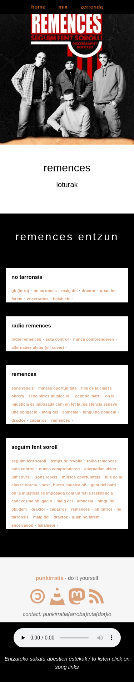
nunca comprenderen (93, 339)
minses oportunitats (57, 388)
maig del (70, 291)
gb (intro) (20, 291)
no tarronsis (45, 291)
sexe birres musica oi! (50, 396)
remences (60, 420)
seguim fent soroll (28, 461)
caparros (38, 420)
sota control (57, 339)
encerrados (38, 299)
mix (63, 7)
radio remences (26, 339)
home (38, 7)
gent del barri (87, 396)
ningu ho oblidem (99, 412)
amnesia (70, 412)
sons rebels (22, 388)
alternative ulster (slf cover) (37, 347)
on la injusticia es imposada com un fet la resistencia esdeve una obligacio (64, 404)
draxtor (89, 291)
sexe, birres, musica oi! (64, 485)
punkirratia (50, 578)
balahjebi (61, 299)
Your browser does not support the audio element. (67, 637)
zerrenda (91, 7)
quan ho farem (86, 517)
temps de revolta (66, 461)
